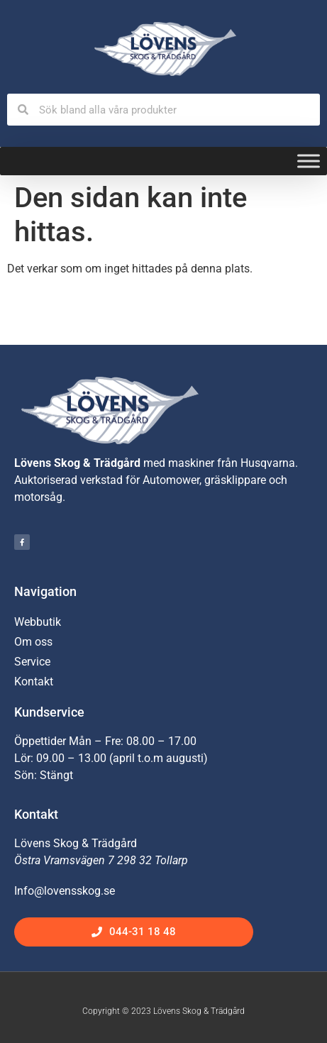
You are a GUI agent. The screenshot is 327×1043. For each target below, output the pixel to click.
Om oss (33, 642)
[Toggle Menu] (308, 161)
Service (32, 661)
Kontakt (33, 681)
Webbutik (37, 622)
